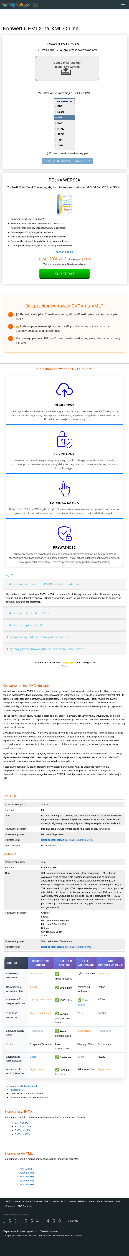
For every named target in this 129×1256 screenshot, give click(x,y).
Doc (59, 123)
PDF (59, 106)
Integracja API (17, 1089)
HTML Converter (86, 1201)
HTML (60, 128)
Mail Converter (51, 1201)
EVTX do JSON (23, 1130)
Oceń (64, 666)
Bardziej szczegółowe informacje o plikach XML (66, 946)
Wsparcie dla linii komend (23, 1086)
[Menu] (123, 4)
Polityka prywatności (27, 1231)
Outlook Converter (32, 1201)
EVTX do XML (26, 1176)
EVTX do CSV (22, 1134)
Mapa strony (9, 1231)
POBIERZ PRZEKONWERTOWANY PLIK (67, 161)
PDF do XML (26, 1169)
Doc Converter (68, 1201)
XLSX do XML (26, 1173)
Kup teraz (65, 274)
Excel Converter (105, 1201)
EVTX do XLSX (23, 1126)
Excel (60, 112)
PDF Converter (13, 1201)
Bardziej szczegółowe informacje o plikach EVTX (67, 840)
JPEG (60, 134)
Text (59, 140)
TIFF (60, 145)
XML (60, 117)
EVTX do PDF (22, 1122)
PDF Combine (24, 1206)
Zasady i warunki (49, 1231)
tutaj (107, 562)
